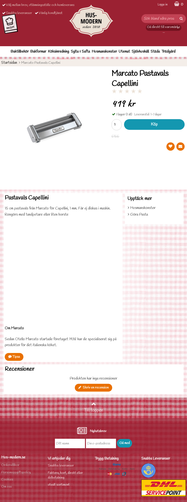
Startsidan (9, 62)
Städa (155, 51)
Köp (154, 124)
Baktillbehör (20, 51)
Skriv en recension (93, 387)
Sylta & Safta (80, 51)
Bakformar (38, 51)
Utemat (124, 51)
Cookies (7, 479)
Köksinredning (58, 51)
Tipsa (14, 357)
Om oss (6, 486)
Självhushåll (140, 51)
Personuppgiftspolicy (16, 472)
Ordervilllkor (10, 465)
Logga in (163, 5)
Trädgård (168, 51)
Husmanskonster (104, 51)
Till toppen (93, 407)
